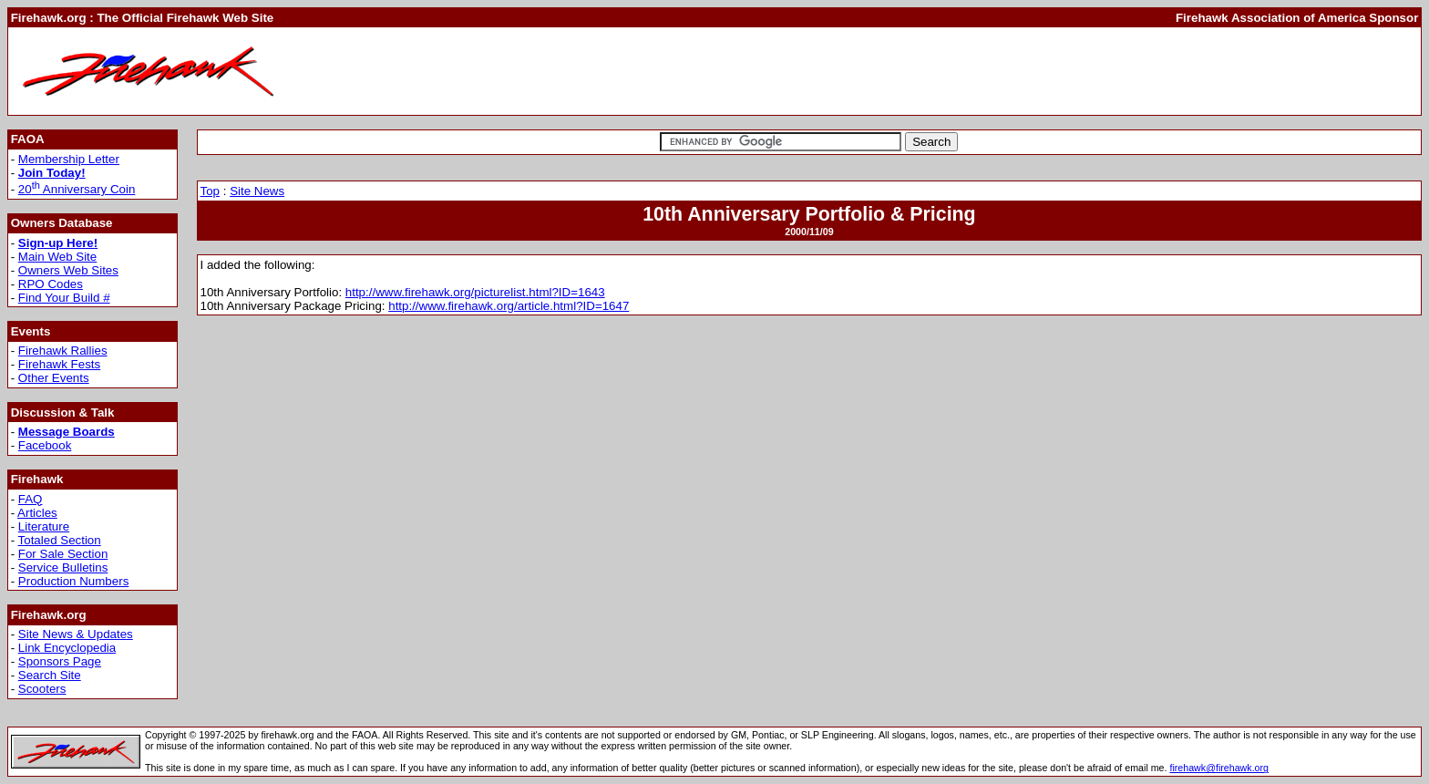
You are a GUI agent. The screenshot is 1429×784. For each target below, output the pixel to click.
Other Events (53, 378)
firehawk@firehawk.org (1219, 767)
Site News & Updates (75, 634)
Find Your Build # (64, 297)
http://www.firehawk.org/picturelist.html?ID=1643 (475, 292)
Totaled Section (59, 540)
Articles (37, 513)
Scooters (42, 689)
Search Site (49, 675)
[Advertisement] (1086, 71)
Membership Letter (68, 159)
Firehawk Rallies (63, 350)
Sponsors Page (59, 661)
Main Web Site (57, 256)
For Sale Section (63, 554)
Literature (43, 526)
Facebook (45, 445)
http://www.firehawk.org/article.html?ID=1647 (508, 306)
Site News (257, 191)
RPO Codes (50, 284)
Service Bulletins (63, 567)
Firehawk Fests (59, 364)
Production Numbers (73, 581)
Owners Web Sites (68, 270)
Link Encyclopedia (67, 648)
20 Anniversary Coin (77, 189)
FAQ (30, 499)
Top (210, 191)
